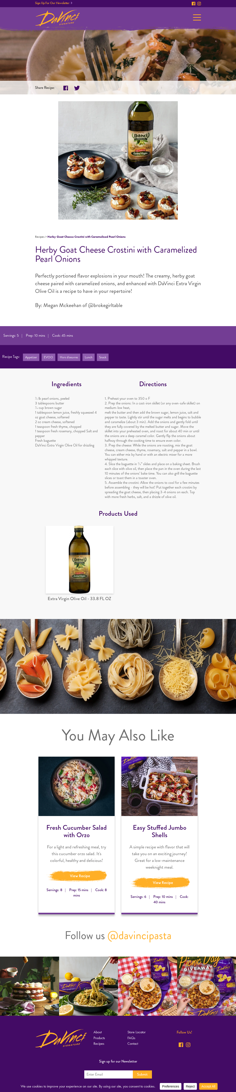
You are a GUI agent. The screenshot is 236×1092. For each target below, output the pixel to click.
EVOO (48, 357)
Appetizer (31, 357)
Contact (132, 1043)
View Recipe (80, 875)
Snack (102, 357)
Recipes (40, 237)
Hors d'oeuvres (69, 357)
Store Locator (136, 1032)
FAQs (131, 1038)
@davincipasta (139, 935)
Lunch (88, 357)
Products (99, 1038)
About (98, 1032)
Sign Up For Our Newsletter (52, 3)
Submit (142, 1074)
